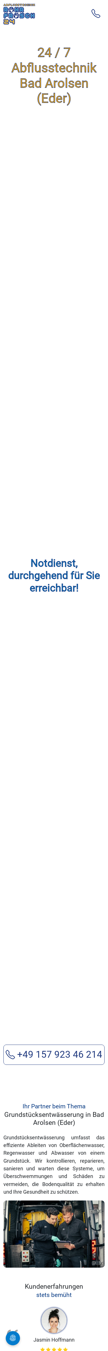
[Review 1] (33, 1249)
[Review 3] (54, 1249)
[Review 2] (43, 1249)
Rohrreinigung (33, 1302)
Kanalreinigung (35, 1327)
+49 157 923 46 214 (54, 875)
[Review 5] (74, 1249)
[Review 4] (64, 1249)
